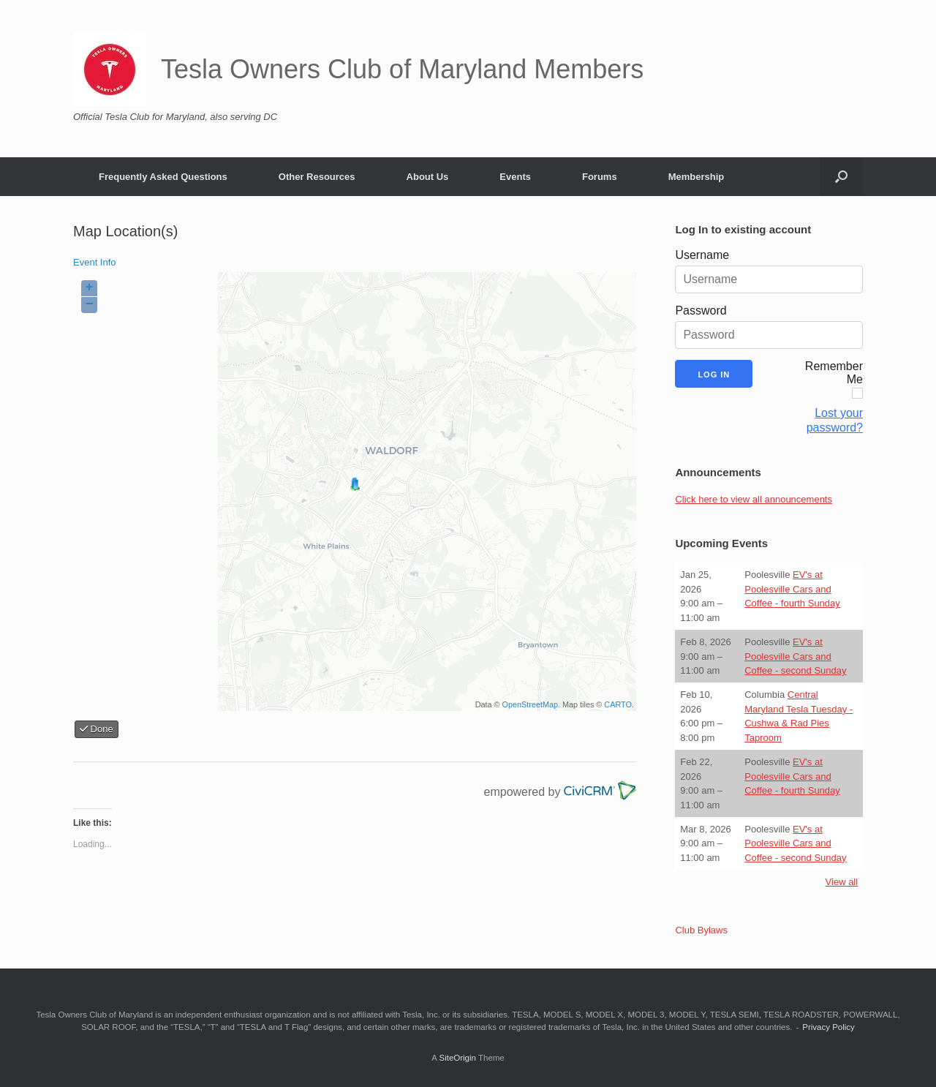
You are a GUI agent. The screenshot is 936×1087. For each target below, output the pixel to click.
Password (700, 310)
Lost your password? (835, 420)
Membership (696, 176)
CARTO (618, 704)
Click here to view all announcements (753, 499)
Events (515, 176)
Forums (599, 176)
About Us (428, 176)
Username (702, 255)
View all (842, 881)
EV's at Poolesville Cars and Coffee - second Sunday (795, 656)
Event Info (94, 262)
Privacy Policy (828, 1027)
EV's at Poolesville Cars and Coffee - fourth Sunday (792, 589)
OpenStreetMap (530, 704)
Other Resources (317, 176)
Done (96, 728)
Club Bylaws (701, 930)
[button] (841, 176)
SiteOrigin (457, 1057)
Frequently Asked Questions (163, 176)
